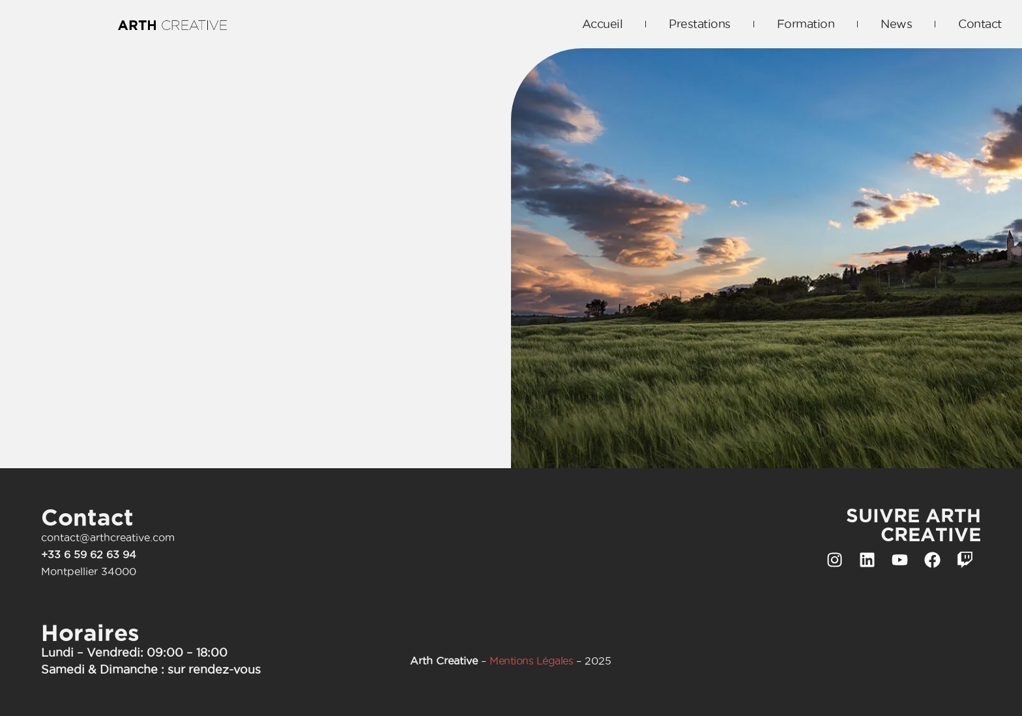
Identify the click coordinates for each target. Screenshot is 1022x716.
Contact (980, 24)
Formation (806, 24)
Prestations (700, 24)
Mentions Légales (531, 660)
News (896, 24)
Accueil (602, 24)
